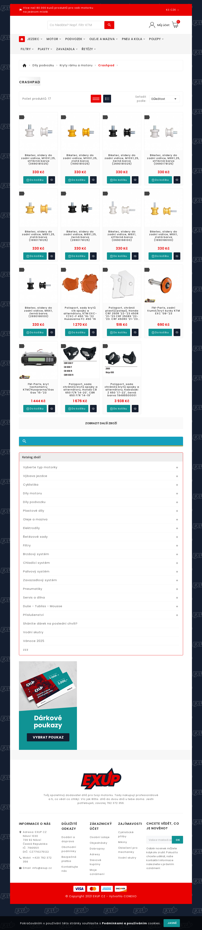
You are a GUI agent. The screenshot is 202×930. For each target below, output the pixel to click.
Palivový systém (36, 569)
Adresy (95, 851)
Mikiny (122, 839)
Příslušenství (33, 612)
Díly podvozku (34, 499)
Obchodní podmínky (69, 846)
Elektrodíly (31, 525)
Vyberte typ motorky (40, 464)
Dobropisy (97, 846)
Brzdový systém (36, 551)
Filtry (27, 542)
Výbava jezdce (35, 473)
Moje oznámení (97, 869)
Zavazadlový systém (40, 577)
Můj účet (163, 25)
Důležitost (165, 98)
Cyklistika (30, 482)
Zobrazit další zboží (101, 420)
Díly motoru (32, 490)
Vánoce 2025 (33, 638)
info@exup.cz (42, 865)
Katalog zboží (31, 454)
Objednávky (98, 840)
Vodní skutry (33, 629)
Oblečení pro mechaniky (128, 847)
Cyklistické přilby (126, 831)
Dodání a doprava (68, 836)
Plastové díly (33, 508)
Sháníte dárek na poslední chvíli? (50, 621)
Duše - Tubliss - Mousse (42, 603)
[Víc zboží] (76, 25)
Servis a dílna (34, 595)
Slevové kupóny (95, 859)
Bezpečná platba (69, 856)
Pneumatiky (32, 586)
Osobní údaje (100, 834)
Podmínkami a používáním (124, 923)
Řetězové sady (35, 534)
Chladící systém (36, 560)
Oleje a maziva (35, 516)
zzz (25, 647)
